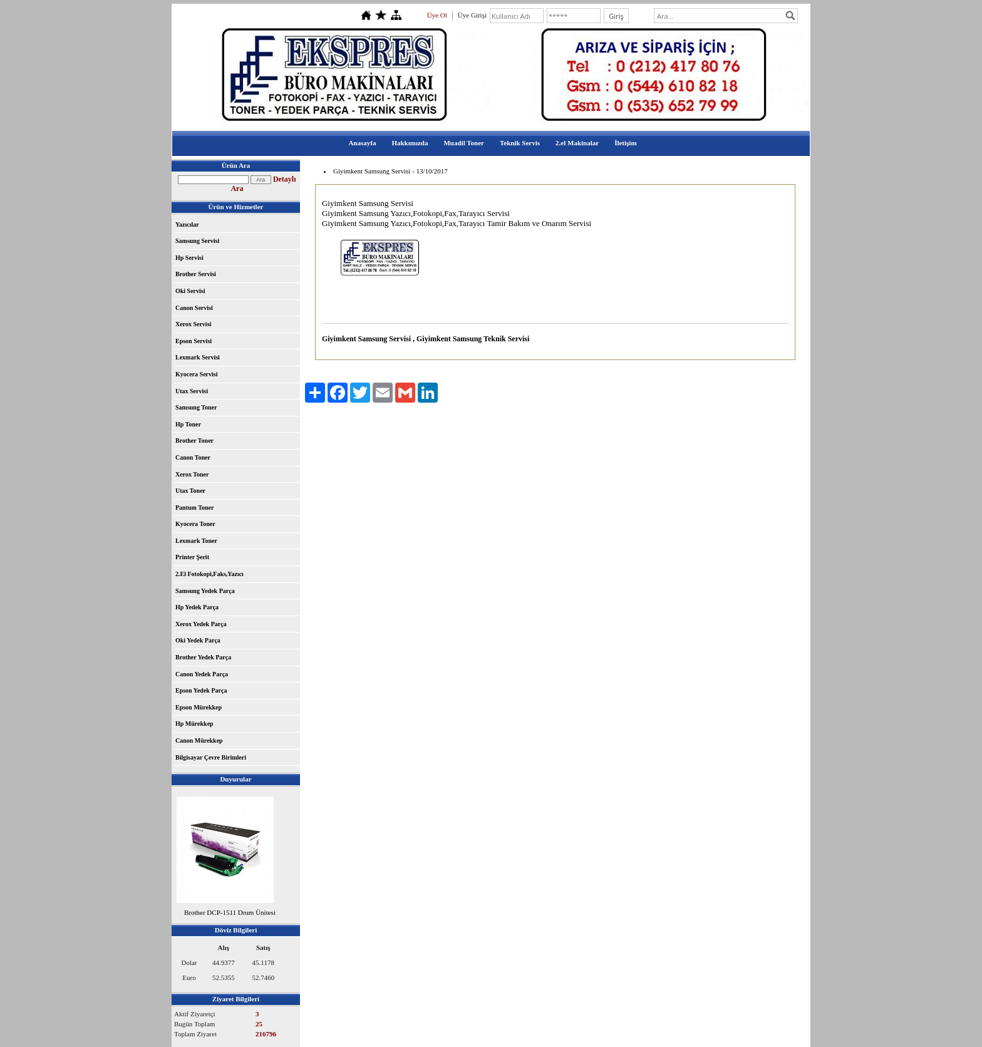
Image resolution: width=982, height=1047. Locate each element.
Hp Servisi (189, 257)
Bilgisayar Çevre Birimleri (210, 757)
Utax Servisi (191, 391)
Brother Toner (194, 440)
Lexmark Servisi (197, 357)
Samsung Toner (196, 407)
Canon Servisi (194, 307)
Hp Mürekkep (194, 723)
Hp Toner (188, 424)
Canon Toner (192, 457)
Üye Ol (437, 15)
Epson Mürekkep (198, 707)
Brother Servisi (195, 274)
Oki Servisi (190, 290)
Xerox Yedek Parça (201, 624)
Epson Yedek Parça (201, 690)
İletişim (625, 143)
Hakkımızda (409, 143)
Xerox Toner (192, 474)
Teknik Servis (520, 143)
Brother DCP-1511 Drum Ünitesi (230, 912)
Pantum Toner (194, 507)
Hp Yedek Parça (197, 607)
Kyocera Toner (195, 523)
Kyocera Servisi (196, 374)
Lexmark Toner (196, 540)
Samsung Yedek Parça (205, 590)
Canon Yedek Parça (201, 674)
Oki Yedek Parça (197, 640)
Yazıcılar (187, 224)
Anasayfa (362, 143)
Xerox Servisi (193, 324)
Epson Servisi (193, 341)
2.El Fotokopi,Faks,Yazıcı (209, 573)
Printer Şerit (192, 557)
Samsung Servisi (197, 240)
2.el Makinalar (577, 143)
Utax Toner (190, 490)
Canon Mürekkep (199, 740)
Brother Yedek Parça (203, 657)
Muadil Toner (463, 143)
